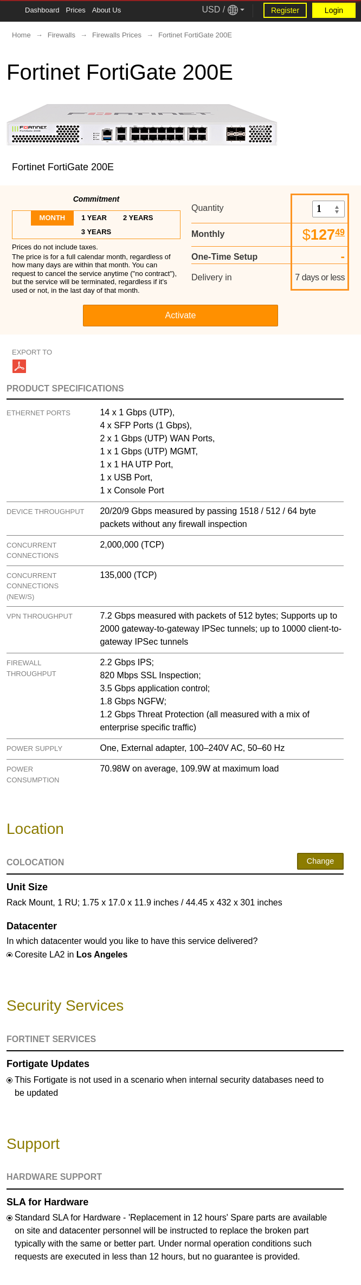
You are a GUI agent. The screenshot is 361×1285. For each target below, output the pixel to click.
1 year (94, 218)
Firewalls (61, 35)
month (53, 218)
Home (21, 35)
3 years (96, 232)
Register (285, 10)
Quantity (207, 208)
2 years (138, 218)
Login (334, 10)
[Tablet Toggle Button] (11, 11)
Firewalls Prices (116, 35)
